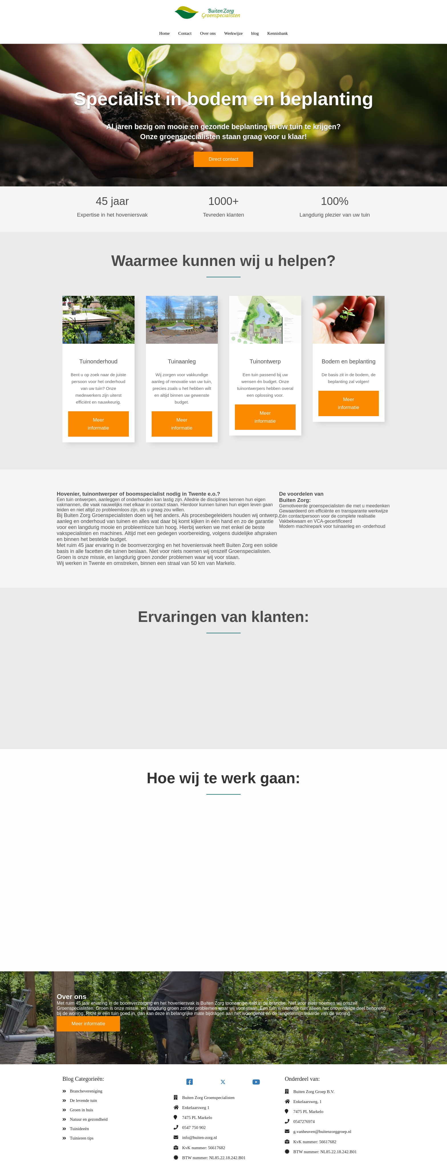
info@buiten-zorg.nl (199, 1137)
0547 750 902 (194, 1127)
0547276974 (304, 1121)
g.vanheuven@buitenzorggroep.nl (322, 1131)
